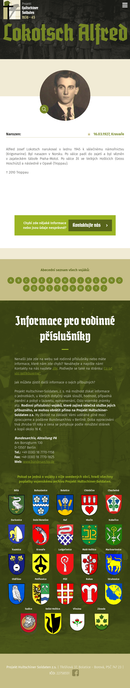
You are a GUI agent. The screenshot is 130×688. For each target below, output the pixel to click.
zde (55, 368)
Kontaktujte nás (85, 225)
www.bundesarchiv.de (39, 461)
